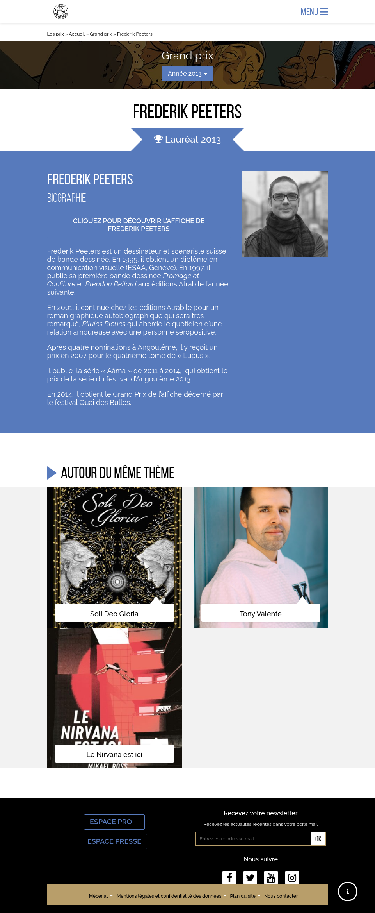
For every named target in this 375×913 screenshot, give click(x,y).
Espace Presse (114, 841)
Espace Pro (114, 822)
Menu (314, 11)
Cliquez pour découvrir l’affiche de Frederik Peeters (138, 225)
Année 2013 (187, 73)
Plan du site (242, 896)
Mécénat (98, 896)
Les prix (55, 34)
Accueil (77, 34)
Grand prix (101, 34)
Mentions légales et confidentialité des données (169, 896)
